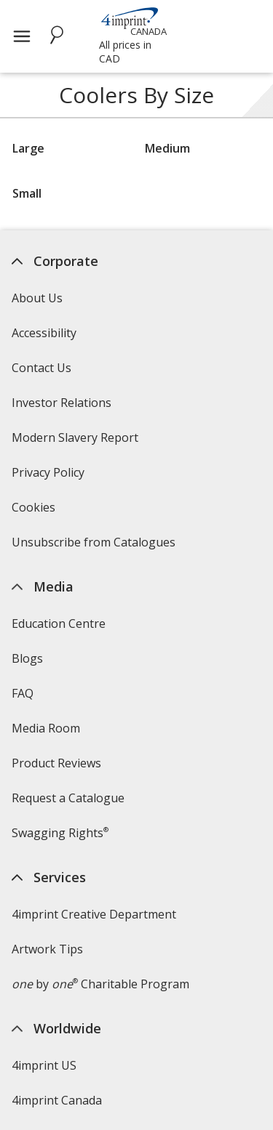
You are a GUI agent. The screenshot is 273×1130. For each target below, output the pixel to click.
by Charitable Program (100, 984)
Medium (167, 148)
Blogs (27, 658)
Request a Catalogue (68, 798)
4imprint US (44, 1065)
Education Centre (59, 623)
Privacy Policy (50, 477)
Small (26, 193)
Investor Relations (63, 407)
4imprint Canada (57, 1100)
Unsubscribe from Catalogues (95, 547)
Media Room (46, 728)
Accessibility (44, 333)
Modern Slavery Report (77, 442)
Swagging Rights (60, 833)
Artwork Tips (47, 949)
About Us (37, 298)
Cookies (35, 512)
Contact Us (41, 368)
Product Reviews (56, 763)
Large (28, 148)
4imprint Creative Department (94, 914)
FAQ (22, 693)
